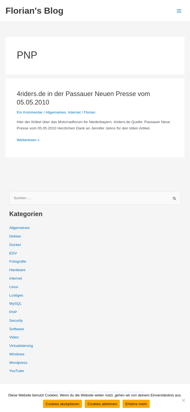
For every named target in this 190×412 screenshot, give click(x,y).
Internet (74, 112)
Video (14, 337)
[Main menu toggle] (179, 10)
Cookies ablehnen (102, 404)
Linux (13, 287)
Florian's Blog (34, 11)
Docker (15, 245)
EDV (13, 253)
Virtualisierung (21, 346)
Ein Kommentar (29, 112)
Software (16, 329)
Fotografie (17, 261)
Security (16, 320)
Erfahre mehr (136, 404)
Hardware (17, 270)
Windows (16, 354)
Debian (15, 236)
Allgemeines (56, 112)
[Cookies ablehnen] (183, 400)
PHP (13, 312)
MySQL (15, 303)
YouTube (16, 371)
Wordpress (18, 363)
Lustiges (16, 295)
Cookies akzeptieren (63, 404)
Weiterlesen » (28, 140)
